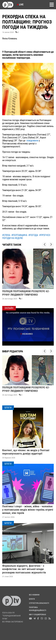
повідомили (32, 140)
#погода (33, 235)
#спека (6, 235)
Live (20, 4)
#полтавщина (19, 235)
